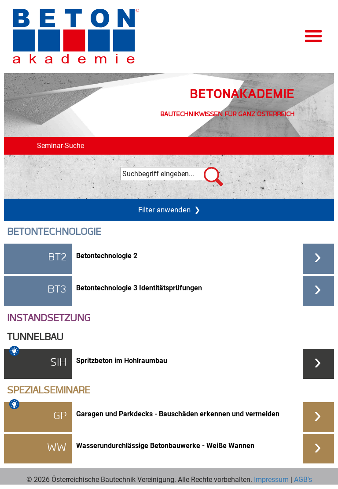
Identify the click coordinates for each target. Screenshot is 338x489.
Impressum (271, 479)
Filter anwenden (169, 209)
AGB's (302, 479)
